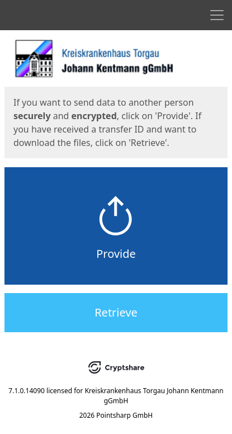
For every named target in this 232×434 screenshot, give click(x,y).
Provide (116, 253)
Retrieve (116, 312)
